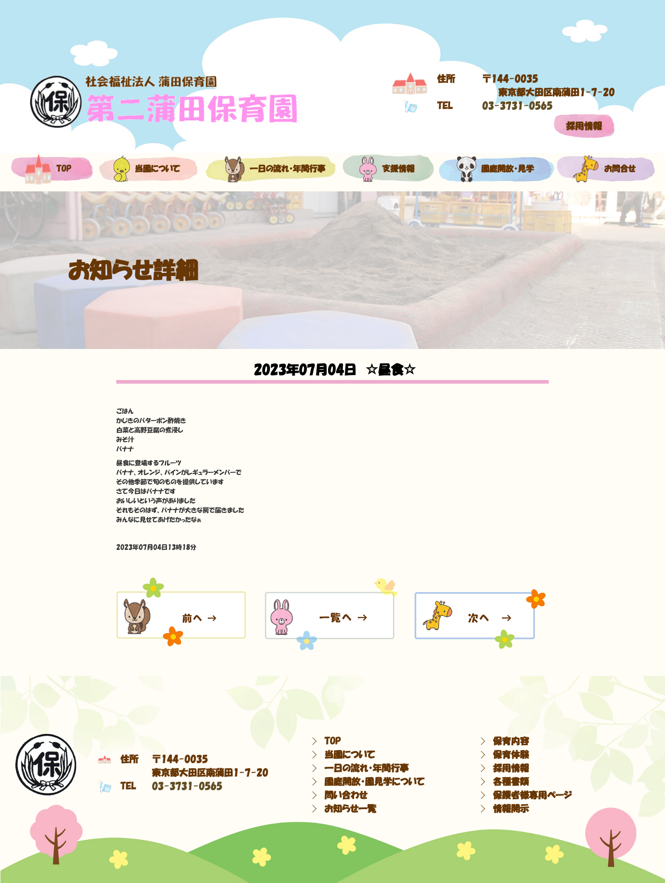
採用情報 (584, 126)
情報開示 (511, 808)
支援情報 (386, 169)
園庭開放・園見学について (374, 781)
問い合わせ (345, 795)
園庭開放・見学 (494, 169)
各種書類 (511, 781)
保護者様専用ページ (532, 795)
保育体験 (511, 754)
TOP (332, 741)
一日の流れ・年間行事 (270, 169)
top (48, 169)
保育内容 (511, 741)
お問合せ (604, 169)
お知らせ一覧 (350, 808)
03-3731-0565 (517, 105)
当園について (146, 169)
